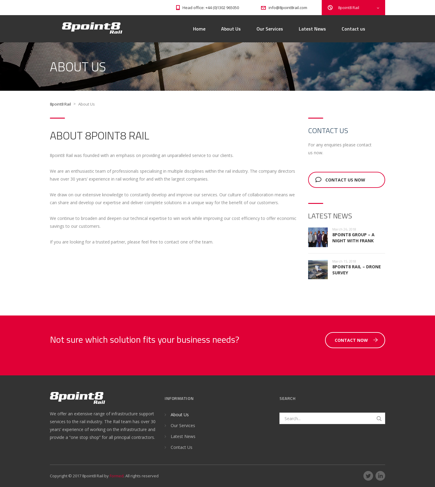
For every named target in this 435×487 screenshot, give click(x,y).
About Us (231, 28)
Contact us (353, 28)
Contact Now (356, 340)
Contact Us (181, 447)
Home (199, 28)
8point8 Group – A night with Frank (353, 238)
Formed (117, 476)
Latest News (312, 28)
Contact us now (340, 180)
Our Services (269, 28)
